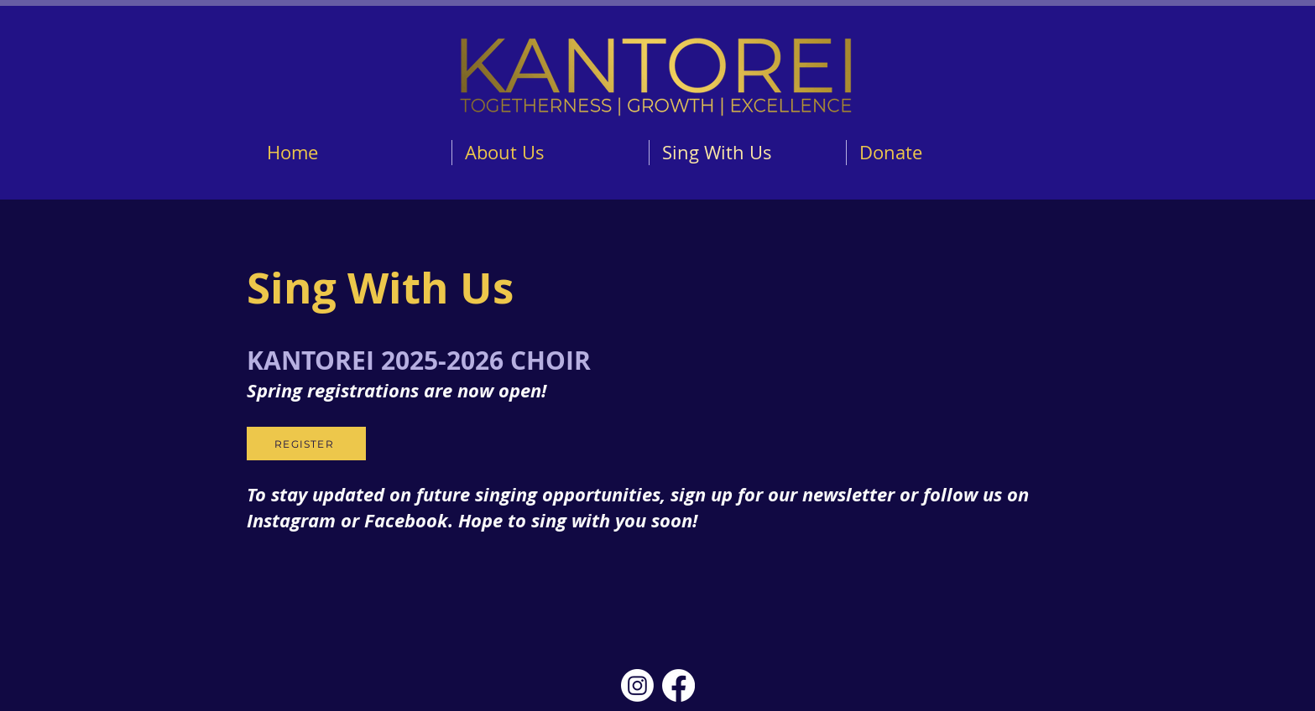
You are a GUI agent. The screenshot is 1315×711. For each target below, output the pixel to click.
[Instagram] (637, 685)
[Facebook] (678, 685)
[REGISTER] (306, 443)
